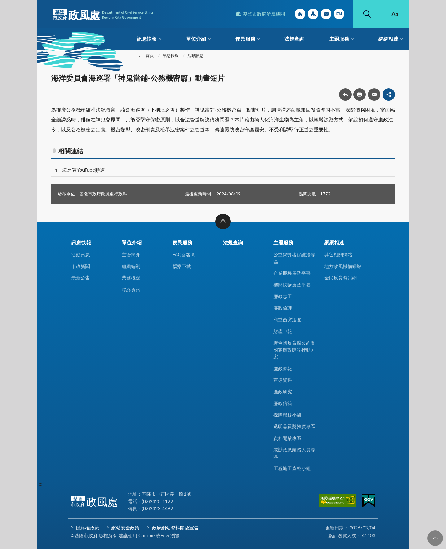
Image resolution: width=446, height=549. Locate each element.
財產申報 (282, 331)
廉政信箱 (282, 403)
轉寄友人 (374, 94)
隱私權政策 (87, 527)
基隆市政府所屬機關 (264, 14)
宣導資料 (282, 380)
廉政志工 (282, 296)
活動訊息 (195, 55)
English (339, 14)
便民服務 (245, 39)
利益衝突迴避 (287, 319)
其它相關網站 (338, 254)
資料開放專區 (287, 438)
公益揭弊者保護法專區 (294, 258)
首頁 (150, 55)
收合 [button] (223, 221)
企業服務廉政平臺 (292, 273)
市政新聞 (80, 266)
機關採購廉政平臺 (292, 285)
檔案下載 (182, 266)
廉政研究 (282, 391)
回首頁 (300, 14)
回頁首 (435, 538)
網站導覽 (313, 14)
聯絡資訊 (131, 289)
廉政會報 (282, 368)
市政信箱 (326, 14)
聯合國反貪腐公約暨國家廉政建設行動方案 (294, 349)
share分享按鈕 (389, 94)
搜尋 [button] (367, 14)
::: (40, 5)
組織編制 (131, 266)
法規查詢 (294, 39)
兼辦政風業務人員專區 (294, 453)
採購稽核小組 (287, 415)
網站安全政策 (125, 527)
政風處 (103, 14)
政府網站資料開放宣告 (175, 527)
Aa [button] (395, 14)
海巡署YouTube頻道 (83, 170)
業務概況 (131, 277)
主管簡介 (131, 254)
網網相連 (388, 39)
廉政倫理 (282, 308)
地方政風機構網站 (342, 266)
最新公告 (80, 277)
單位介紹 (196, 39)
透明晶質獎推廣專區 (294, 426)
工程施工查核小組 (292, 468)
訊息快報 (147, 39)
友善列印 (359, 94)
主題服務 (339, 39)
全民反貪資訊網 (340, 277)
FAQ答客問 (184, 254)
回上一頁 (345, 94)
